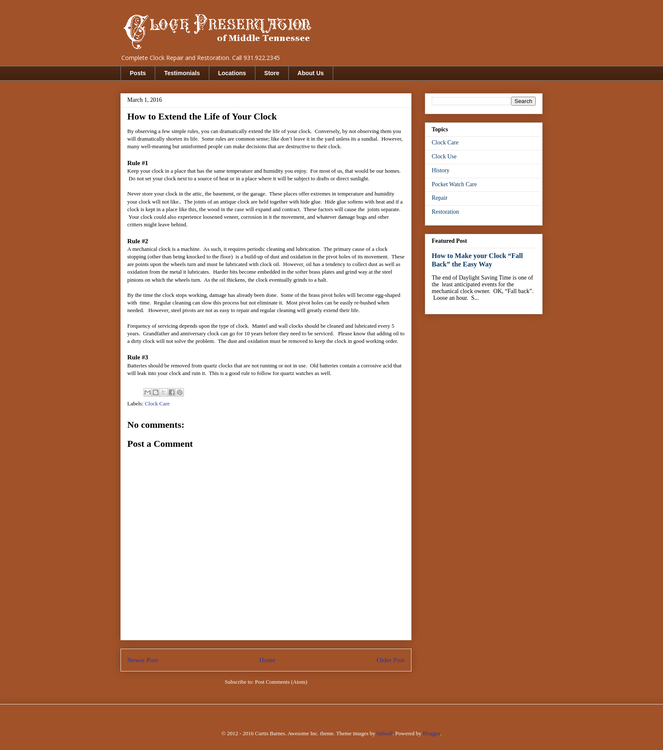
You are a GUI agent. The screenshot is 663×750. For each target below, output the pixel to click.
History (440, 170)
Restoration (445, 212)
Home (267, 659)
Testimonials (182, 73)
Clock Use (444, 156)
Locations (232, 73)
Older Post (391, 659)
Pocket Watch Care (454, 184)
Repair (439, 198)
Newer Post (142, 659)
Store (271, 73)
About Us (311, 73)
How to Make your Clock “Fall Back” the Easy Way (477, 260)
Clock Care (157, 403)
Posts (138, 73)
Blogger (431, 733)
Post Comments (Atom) (281, 682)
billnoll (385, 733)
